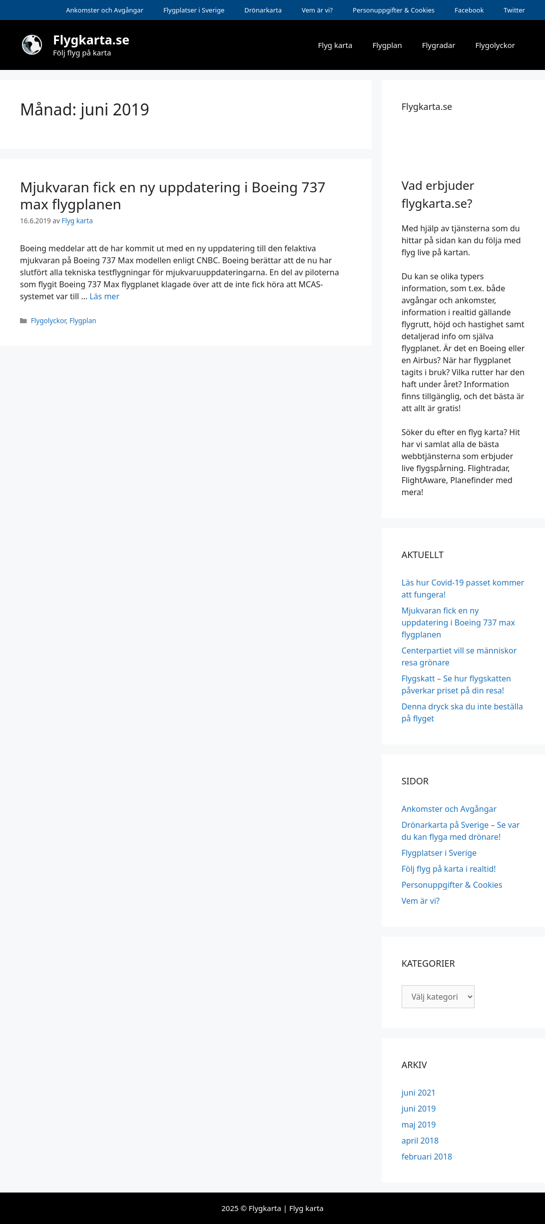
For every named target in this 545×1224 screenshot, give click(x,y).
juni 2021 (419, 1092)
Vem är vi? (317, 9)
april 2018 (420, 1140)
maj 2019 (419, 1124)
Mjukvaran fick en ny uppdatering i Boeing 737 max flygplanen (173, 195)
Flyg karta (335, 45)
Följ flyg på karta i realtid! (449, 868)
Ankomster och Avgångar (104, 9)
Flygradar (439, 45)
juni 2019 (419, 1108)
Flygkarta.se (91, 39)
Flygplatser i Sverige (193, 9)
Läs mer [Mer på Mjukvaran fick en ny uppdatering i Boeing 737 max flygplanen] (104, 296)
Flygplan (387, 45)
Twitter (514, 9)
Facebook (469, 9)
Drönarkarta (263, 9)
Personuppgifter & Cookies (394, 9)
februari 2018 (427, 1156)
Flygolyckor (495, 45)
